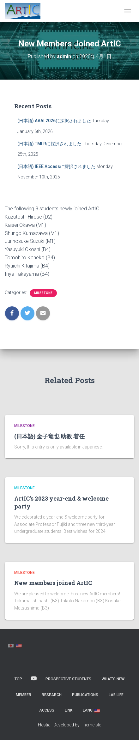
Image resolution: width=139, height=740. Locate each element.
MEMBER (23, 695)
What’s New (113, 679)
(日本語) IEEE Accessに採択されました (56, 166)
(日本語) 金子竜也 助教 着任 (49, 436)
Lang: (91, 710)
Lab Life (116, 695)
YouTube (34, 678)
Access (46, 710)
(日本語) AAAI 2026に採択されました (54, 120)
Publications (85, 695)
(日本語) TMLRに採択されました (49, 143)
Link (68, 710)
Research (52, 695)
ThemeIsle (91, 724)
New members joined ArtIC (53, 583)
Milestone (43, 293)
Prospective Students (68, 679)
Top (18, 679)
